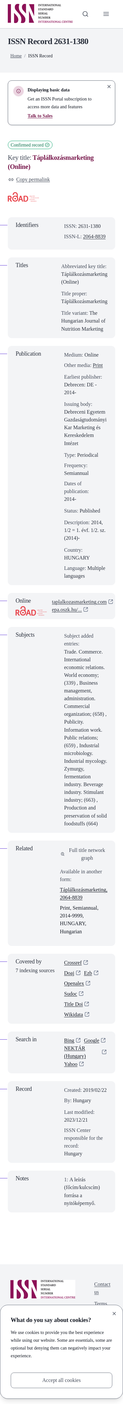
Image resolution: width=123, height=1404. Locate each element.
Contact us (102, 1288)
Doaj (69, 973)
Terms (100, 1303)
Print (98, 365)
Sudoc (70, 994)
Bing (69, 1040)
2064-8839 (94, 236)
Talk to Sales (40, 115)
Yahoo (71, 1064)
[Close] (114, 1313)
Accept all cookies (61, 1380)
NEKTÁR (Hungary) (75, 1052)
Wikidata (73, 1014)
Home (16, 55)
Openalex (74, 983)
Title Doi (73, 1004)
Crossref (73, 962)
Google (91, 1040)
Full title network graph (83, 854)
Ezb (88, 973)
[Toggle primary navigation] (106, 14)
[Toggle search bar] (85, 14)
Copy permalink (29, 179)
